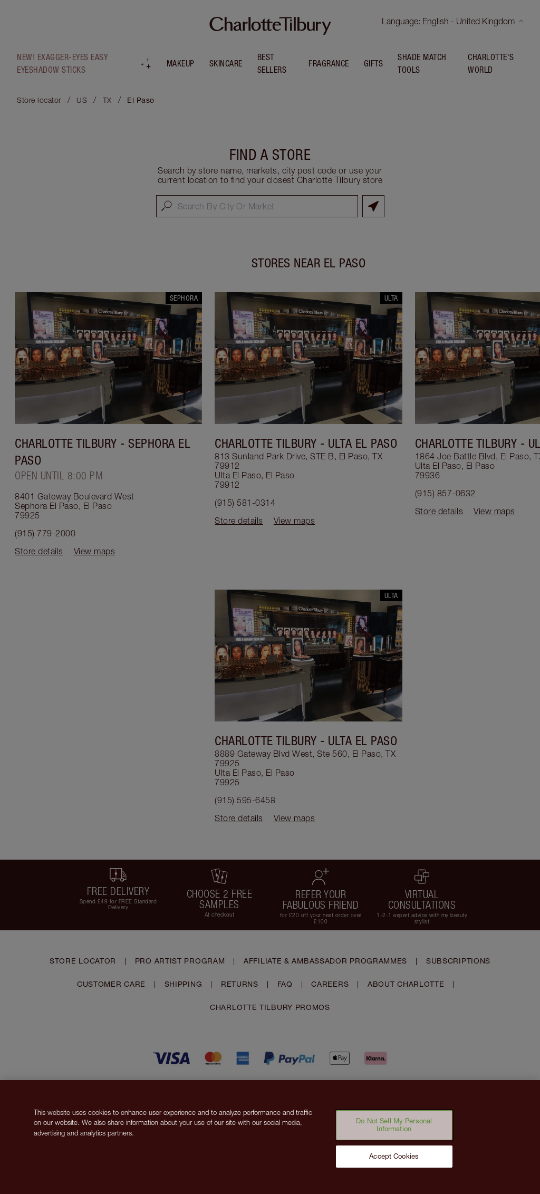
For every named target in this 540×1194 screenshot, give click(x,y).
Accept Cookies (394, 1163)
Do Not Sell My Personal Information (394, 1131)
